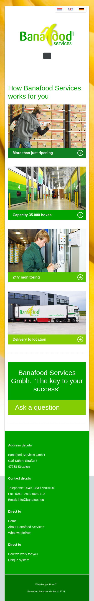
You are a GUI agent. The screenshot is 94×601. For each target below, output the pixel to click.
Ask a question (47, 408)
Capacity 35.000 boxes (48, 215)
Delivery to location (48, 339)
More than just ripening (48, 153)
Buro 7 (52, 584)
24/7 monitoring (48, 277)
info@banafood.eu (31, 500)
